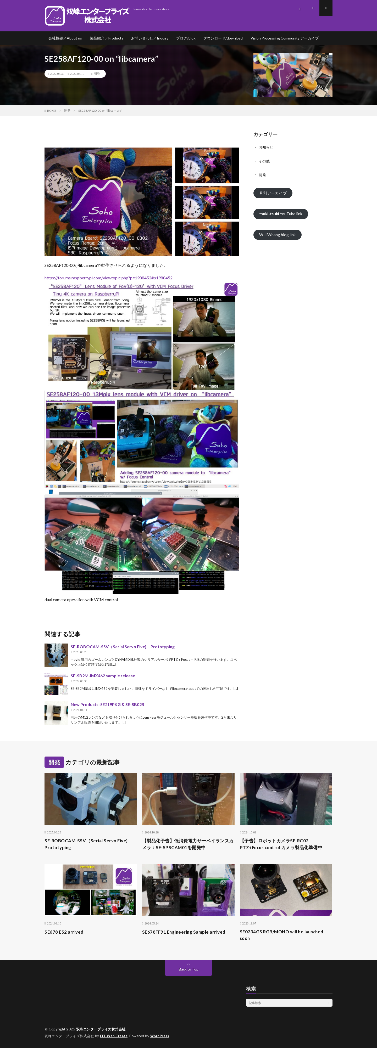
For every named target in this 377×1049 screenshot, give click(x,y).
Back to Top (188, 970)
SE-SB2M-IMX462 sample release (103, 675)
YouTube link (281, 213)
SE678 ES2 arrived (65, 932)
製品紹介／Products (106, 38)
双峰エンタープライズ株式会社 (101, 1031)
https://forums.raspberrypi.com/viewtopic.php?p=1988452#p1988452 (109, 277)
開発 (97, 74)
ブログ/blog (186, 38)
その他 (264, 161)
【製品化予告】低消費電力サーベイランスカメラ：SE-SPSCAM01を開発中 (188, 844)
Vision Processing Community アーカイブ (285, 38)
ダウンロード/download (223, 38)
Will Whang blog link (278, 235)
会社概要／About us (65, 38)
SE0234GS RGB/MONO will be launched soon (284, 936)
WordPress (161, 1037)
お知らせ (266, 147)
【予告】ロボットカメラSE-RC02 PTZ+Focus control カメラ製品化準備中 (284, 844)
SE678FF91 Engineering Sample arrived (185, 932)
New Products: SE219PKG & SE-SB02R (107, 704)
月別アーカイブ (274, 192)
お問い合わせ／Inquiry (149, 38)
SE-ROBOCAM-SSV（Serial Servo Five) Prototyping (123, 646)
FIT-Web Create (114, 1037)
